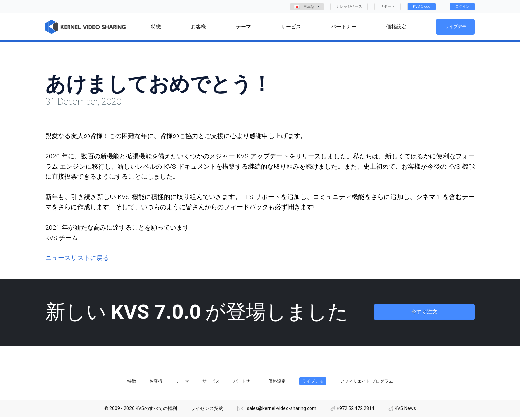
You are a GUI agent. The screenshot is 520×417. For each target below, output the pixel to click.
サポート (387, 6)
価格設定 (277, 381)
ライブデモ (455, 26)
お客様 (155, 381)
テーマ (182, 381)
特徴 (131, 381)
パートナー (244, 381)
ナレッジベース (349, 6)
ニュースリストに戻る (77, 258)
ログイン (462, 6)
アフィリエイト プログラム (366, 381)
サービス (211, 381)
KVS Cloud (421, 6)
